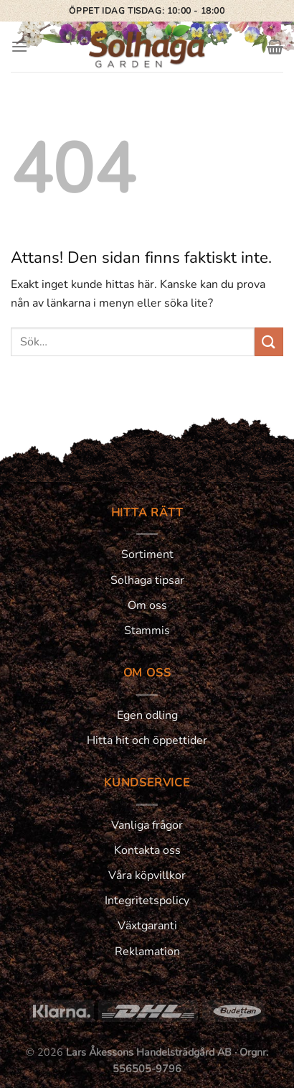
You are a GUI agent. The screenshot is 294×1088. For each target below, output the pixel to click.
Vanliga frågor (147, 825)
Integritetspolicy (147, 900)
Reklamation (147, 951)
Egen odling (147, 715)
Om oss (147, 605)
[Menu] (19, 46)
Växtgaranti (147, 926)
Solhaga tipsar (147, 580)
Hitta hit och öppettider (147, 740)
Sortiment (147, 554)
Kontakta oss (147, 850)
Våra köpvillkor (147, 875)
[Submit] (269, 341)
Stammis (147, 630)
